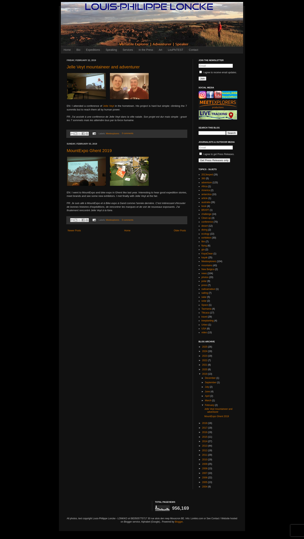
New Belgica (207, 269)
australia (205, 202)
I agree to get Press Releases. (216, 154)
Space (204, 305)
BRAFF (205, 210)
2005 (205, 482)
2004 (205, 486)
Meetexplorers (112, 133)
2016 (205, 432)
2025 (205, 346)
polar (204, 281)
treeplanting (207, 320)
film (203, 241)
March (208, 400)
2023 (205, 356)
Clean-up (206, 218)
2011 (205, 455)
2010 (205, 459)
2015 (205, 437)
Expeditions (93, 49)
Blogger (179, 521)
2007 (205, 473)
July (207, 387)
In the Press (146, 49)
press (204, 285)
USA (203, 328)
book (203, 206)
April (207, 396)
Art (160, 49)
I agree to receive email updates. (218, 72)
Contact (193, 49)
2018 (205, 423)
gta (203, 249)
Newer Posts (74, 230)
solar (203, 301)
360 (203, 178)
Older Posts (180, 230)
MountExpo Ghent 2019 (89, 150)
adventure (206, 182)
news (204, 273)
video (204, 332)
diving (204, 229)
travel (204, 316)
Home (67, 49)
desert (204, 226)
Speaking (111, 49)
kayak (204, 257)
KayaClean (207, 253)
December (210, 378)
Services (128, 49)
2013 (205, 445)
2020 (205, 369)
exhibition (206, 237)
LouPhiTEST (175, 49)
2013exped (207, 174)
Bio (78, 49)
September (211, 382)
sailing (204, 293)
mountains (206, 265)
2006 (205, 477)
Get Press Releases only (214, 160)
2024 (205, 351)
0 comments (127, 133)
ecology (205, 233)
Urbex (204, 324)
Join (202, 78)
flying (204, 245)
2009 (205, 464)
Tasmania (206, 308)
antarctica (206, 194)
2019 (205, 374)
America (205, 190)
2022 (205, 360)
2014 (205, 441)
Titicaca (205, 312)
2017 (205, 427)
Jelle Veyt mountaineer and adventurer (103, 67)
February (210, 405)
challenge (206, 214)
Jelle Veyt (108, 105)
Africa (204, 186)
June (208, 391)
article (204, 198)
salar (203, 297)
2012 (205, 450)
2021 (205, 364)
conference (207, 221)
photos (204, 277)
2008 (205, 468)
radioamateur (208, 289)
